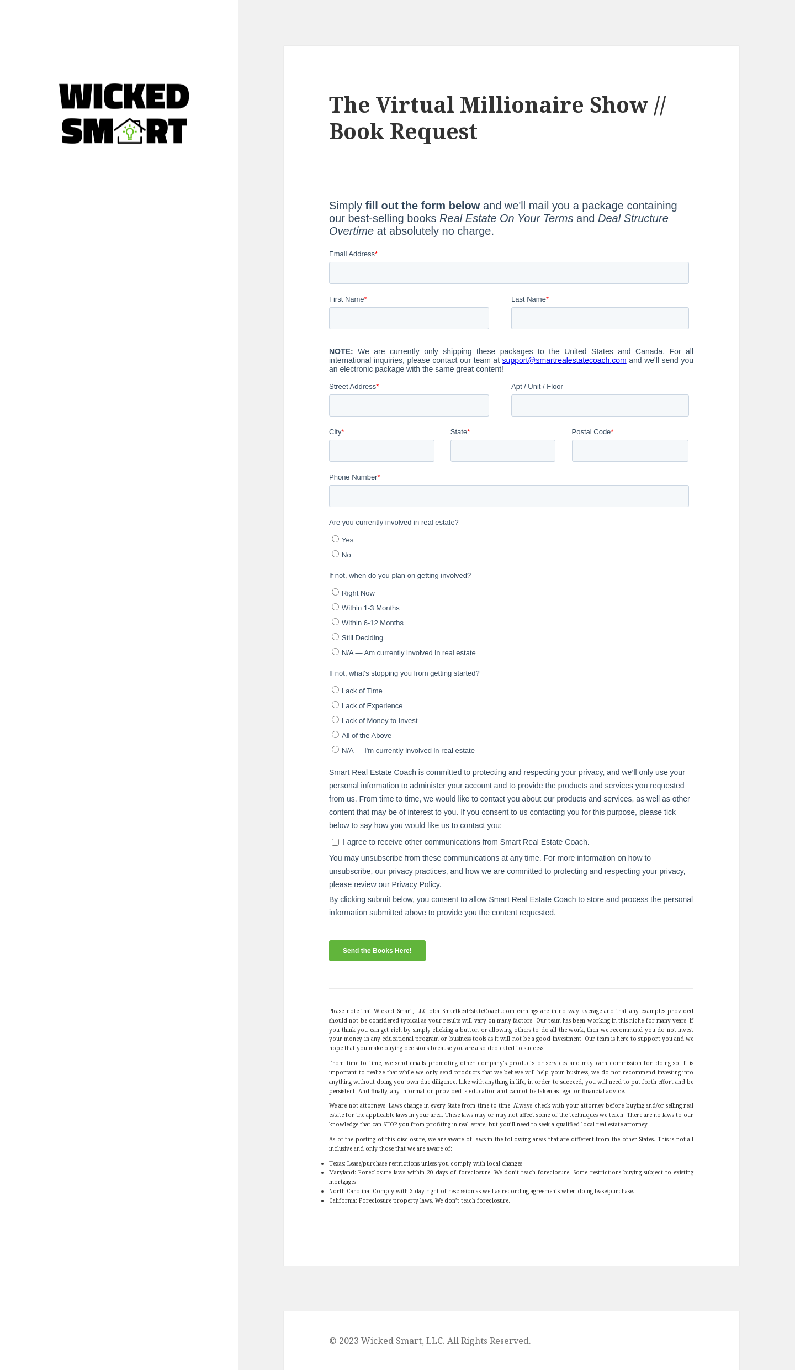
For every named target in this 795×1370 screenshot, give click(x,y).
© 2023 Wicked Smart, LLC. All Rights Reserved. (430, 1341)
